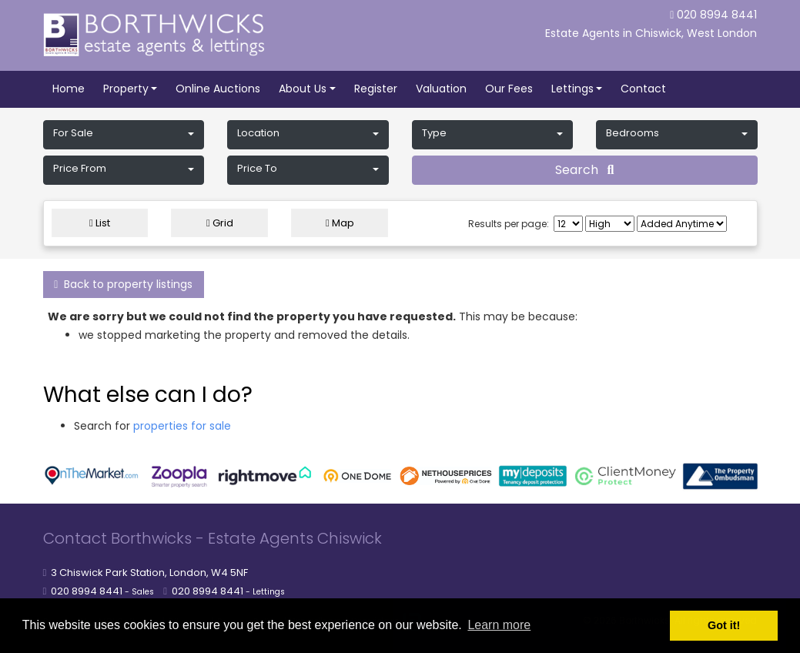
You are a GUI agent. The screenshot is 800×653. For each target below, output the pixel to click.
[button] (124, 134)
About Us (302, 88)
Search (584, 170)
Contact (643, 88)
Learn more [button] (499, 624)
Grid (219, 223)
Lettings (572, 88)
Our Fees (509, 88)
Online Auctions (218, 88)
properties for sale (182, 426)
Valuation (441, 88)
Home (68, 88)
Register (375, 88)
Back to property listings (123, 284)
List (99, 223)
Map (340, 223)
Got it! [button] (724, 625)
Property (126, 88)
